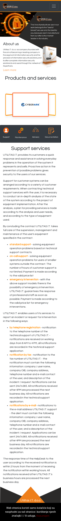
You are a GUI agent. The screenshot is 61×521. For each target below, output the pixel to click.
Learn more (9, 70)
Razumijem (42, 516)
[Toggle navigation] (53, 6)
